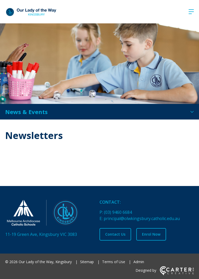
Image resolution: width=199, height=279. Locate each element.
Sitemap (87, 261)
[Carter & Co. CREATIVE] (177, 273)
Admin (138, 261)
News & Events (26, 112)
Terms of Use (113, 261)
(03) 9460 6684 (118, 212)
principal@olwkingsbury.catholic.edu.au (142, 218)
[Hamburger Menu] (191, 11)
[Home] (49, 214)
